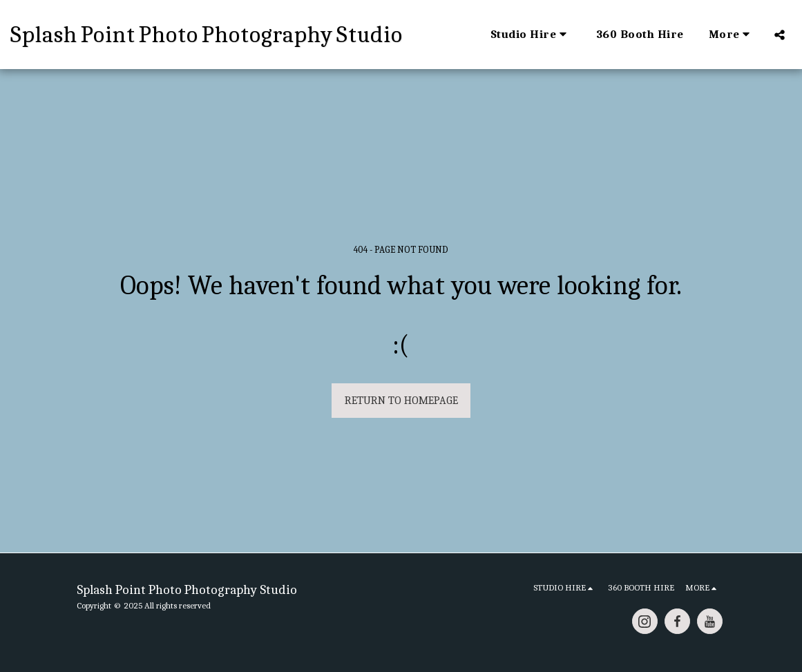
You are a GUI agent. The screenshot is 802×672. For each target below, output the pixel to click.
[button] (530, 34)
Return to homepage (401, 400)
